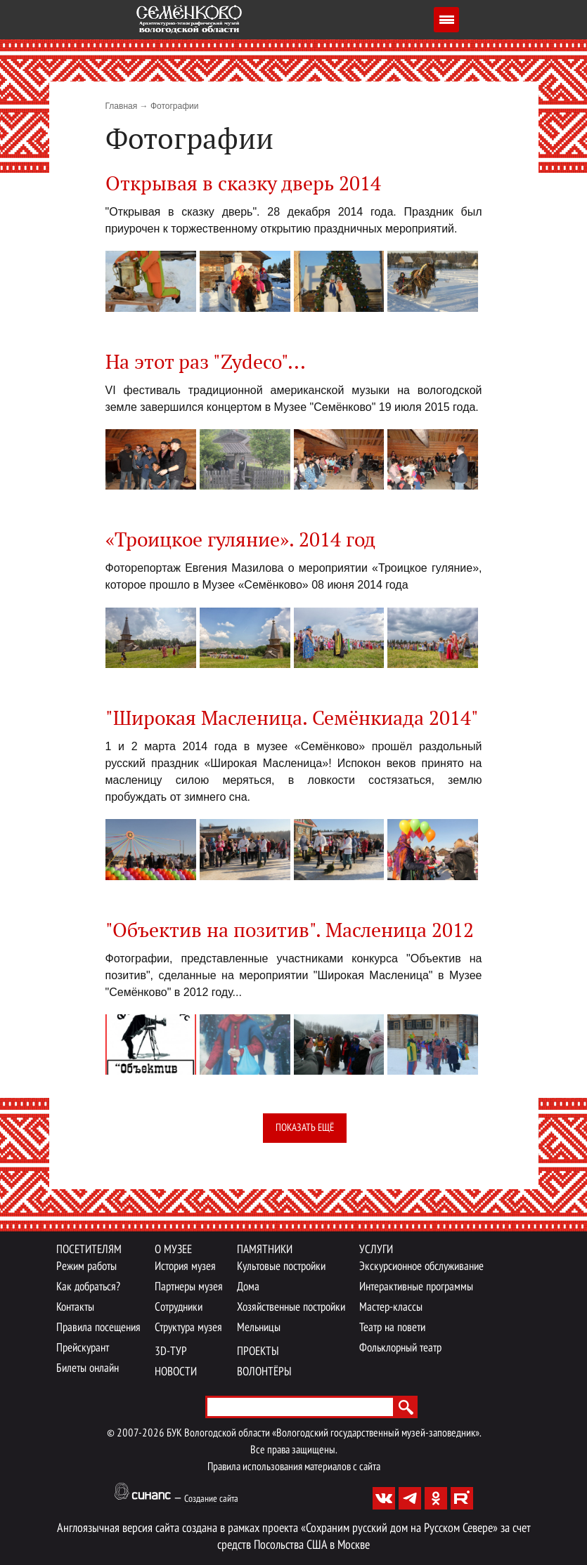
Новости (176, 1372)
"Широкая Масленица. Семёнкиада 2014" (292, 719)
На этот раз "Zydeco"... (205, 362)
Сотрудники (178, 1307)
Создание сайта (211, 1499)
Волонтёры (264, 1372)
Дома (248, 1287)
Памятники (264, 1250)
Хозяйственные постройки (291, 1307)
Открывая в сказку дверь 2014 (243, 184)
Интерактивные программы (416, 1287)
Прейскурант (82, 1348)
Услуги (376, 1250)
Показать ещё (305, 1128)
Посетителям (89, 1250)
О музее (173, 1250)
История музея (185, 1267)
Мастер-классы (390, 1307)
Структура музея (188, 1328)
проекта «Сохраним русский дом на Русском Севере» (380, 1529)
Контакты (75, 1307)
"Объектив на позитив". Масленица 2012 (289, 931)
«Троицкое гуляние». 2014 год (240, 540)
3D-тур (171, 1352)
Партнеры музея (189, 1287)
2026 (153, 1434)
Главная (121, 106)
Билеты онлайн (87, 1368)
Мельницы (258, 1328)
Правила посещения (98, 1328)
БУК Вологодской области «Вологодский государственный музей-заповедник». (324, 1434)
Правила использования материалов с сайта (293, 1467)
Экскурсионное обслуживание (421, 1267)
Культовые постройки (281, 1267)
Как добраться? (88, 1287)
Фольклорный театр (400, 1348)
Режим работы (86, 1267)
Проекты (258, 1352)
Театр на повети (392, 1328)
